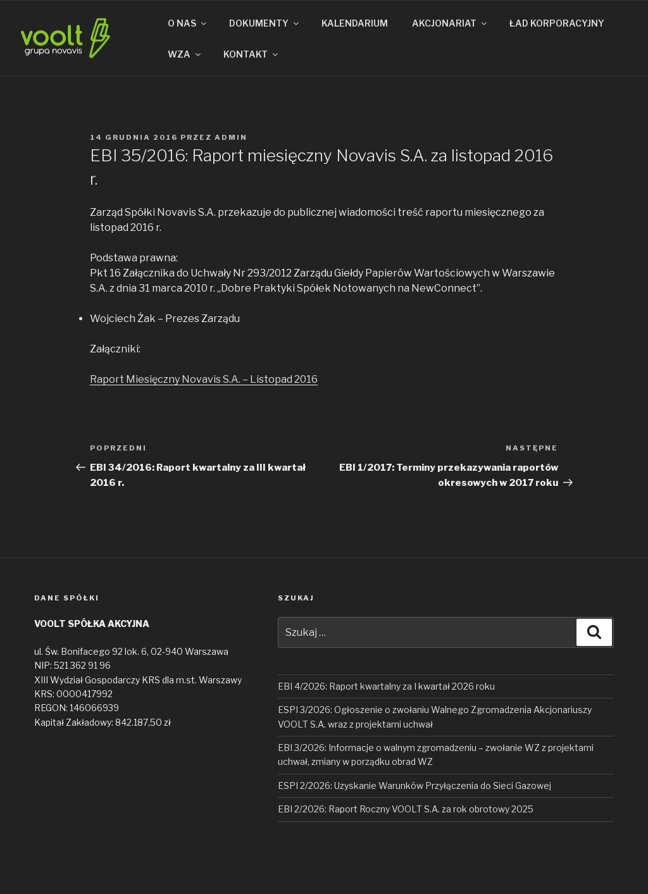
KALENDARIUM (354, 23)
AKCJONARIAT (450, 23)
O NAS (188, 23)
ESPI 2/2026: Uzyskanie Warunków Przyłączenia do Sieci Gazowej (414, 785)
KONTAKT (251, 54)
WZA (185, 54)
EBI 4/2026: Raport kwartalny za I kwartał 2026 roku (386, 686)
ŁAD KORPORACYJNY (556, 23)
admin (231, 137)
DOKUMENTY (265, 23)
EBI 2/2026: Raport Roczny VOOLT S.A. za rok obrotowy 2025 (405, 809)
